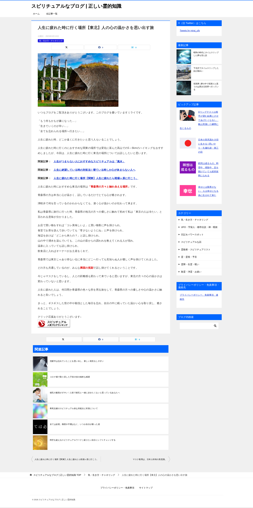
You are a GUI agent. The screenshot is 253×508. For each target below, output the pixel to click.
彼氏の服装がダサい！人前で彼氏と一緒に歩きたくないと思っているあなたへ (85, 393)
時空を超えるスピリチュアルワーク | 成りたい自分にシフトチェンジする (83, 440)
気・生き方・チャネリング (50, 40)
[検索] (199, 326)
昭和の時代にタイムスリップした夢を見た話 (206, 54)
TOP (57, 475)
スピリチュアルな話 (191, 242)
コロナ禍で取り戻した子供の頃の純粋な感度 (70, 377)
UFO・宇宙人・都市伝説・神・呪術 (199, 227)
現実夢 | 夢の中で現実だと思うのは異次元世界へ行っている (206, 87)
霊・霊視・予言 (189, 257)
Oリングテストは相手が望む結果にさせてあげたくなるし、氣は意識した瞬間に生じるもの (199, 120)
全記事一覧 (51, 13)
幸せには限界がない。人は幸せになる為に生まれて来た (208, 191)
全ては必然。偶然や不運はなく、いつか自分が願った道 (75, 424)
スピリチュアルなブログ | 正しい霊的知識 (77, 5)
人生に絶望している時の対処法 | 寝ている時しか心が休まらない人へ (94, 169)
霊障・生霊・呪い (190, 264)
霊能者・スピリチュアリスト (195, 249)
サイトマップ (146, 487)
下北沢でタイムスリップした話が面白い (206, 69)
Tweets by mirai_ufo (190, 30)
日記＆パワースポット (192, 234)
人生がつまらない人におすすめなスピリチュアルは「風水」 (89, 161)
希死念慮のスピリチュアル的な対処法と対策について (74, 408)
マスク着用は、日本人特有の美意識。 (150, 459)
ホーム (36, 13)
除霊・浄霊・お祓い (191, 271)
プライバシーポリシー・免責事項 (117, 487)
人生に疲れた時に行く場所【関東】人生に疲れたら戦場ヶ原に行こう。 (96, 178)
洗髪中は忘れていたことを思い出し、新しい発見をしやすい (77, 361)
